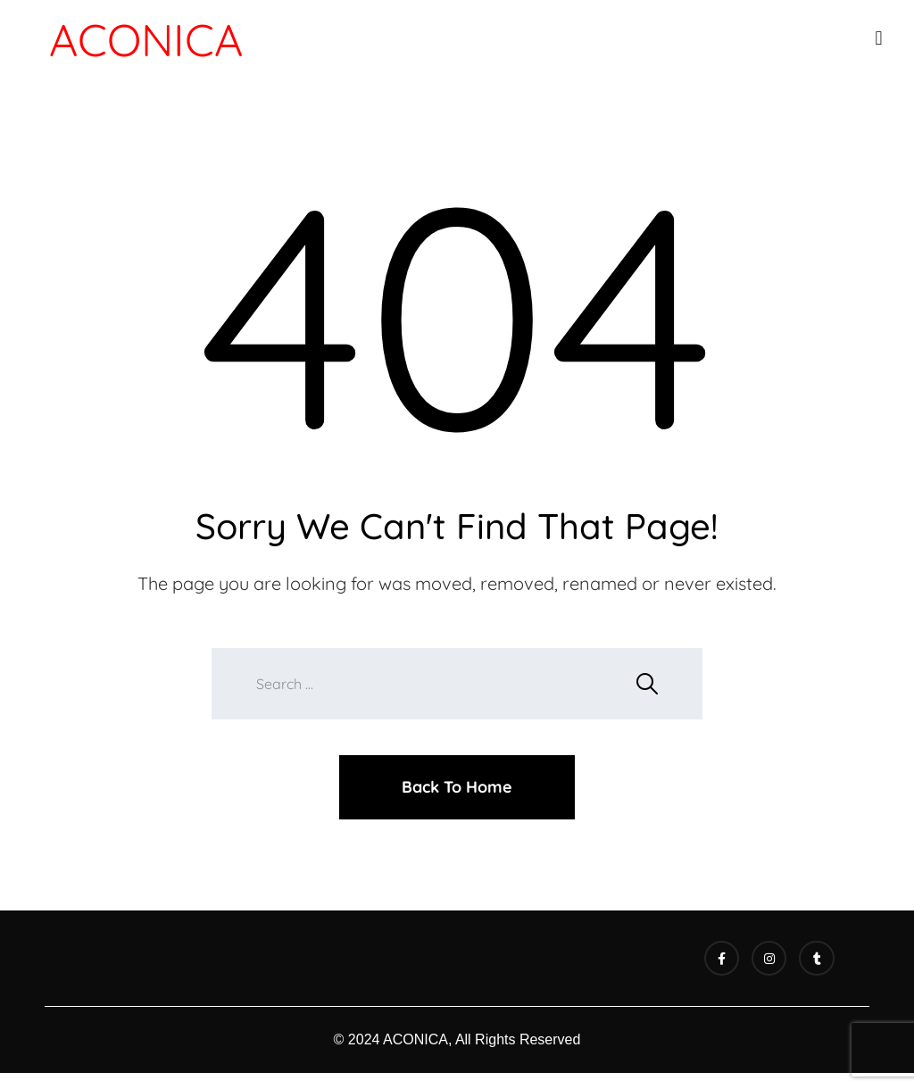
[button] (878, 38)
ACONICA (146, 40)
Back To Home (457, 787)
